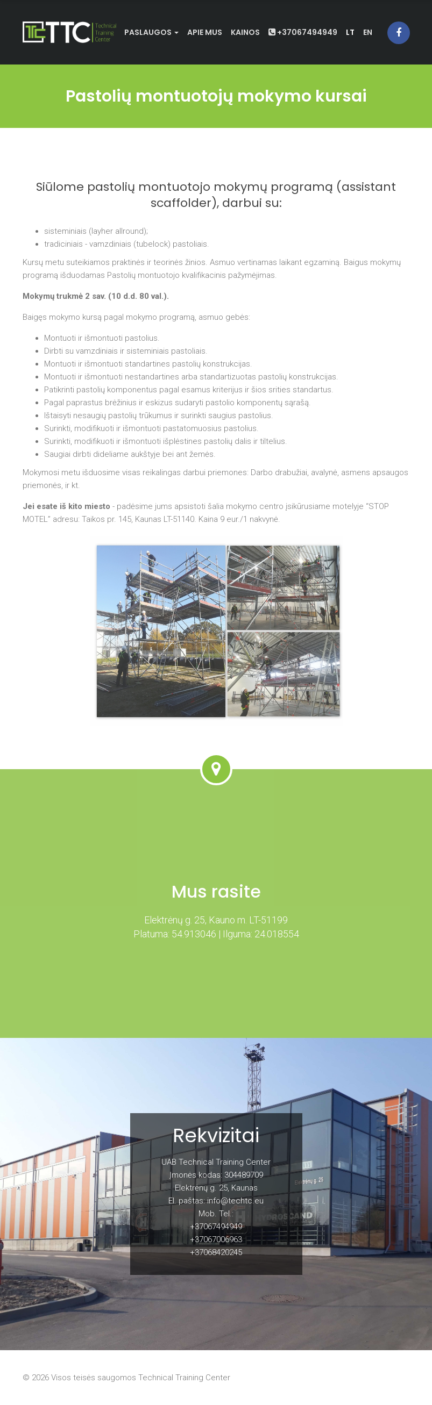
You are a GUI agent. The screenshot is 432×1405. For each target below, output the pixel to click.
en (367, 32)
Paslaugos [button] (151, 32)
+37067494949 (302, 32)
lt (350, 32)
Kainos (245, 32)
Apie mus (204, 32)
